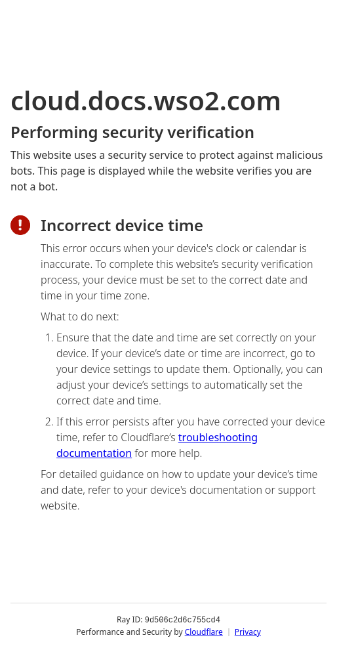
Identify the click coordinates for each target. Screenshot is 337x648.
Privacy (248, 631)
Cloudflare (204, 631)
